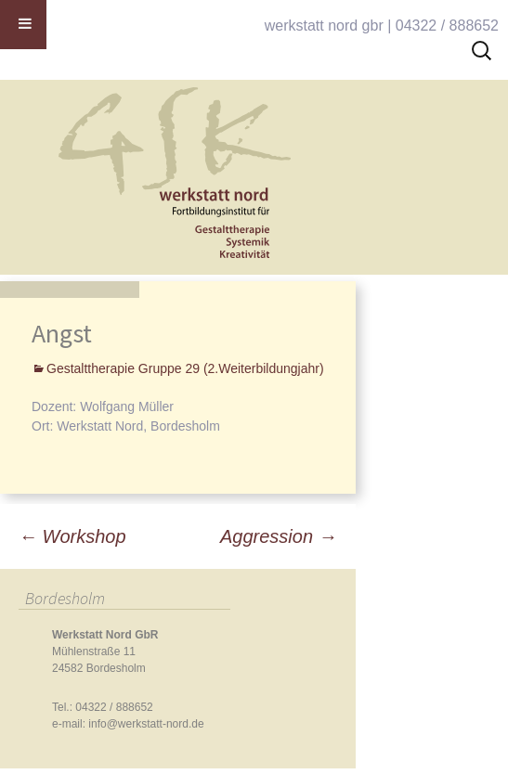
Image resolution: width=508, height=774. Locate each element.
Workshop (72, 536)
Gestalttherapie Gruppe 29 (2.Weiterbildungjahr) (185, 368)
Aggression (278, 536)
